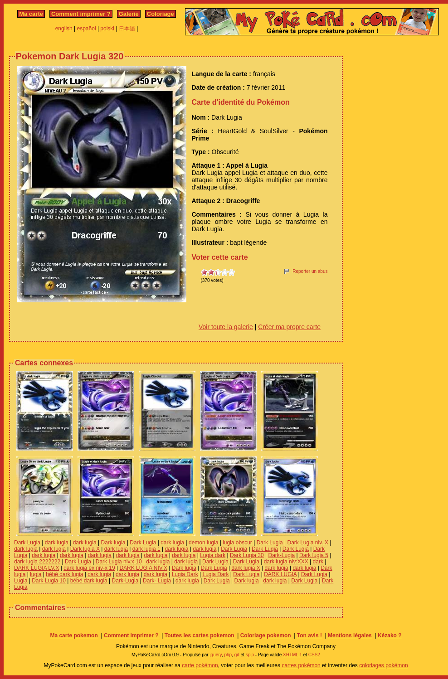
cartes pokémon (301, 665)
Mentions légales (350, 635)
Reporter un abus (309, 271)
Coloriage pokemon (265, 635)
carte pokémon (200, 665)
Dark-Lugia (281, 555)
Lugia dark (212, 555)
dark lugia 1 (146, 549)
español (86, 28)
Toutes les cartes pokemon (199, 635)
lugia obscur (237, 542)
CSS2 (314, 654)
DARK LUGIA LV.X (36, 568)
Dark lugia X (85, 549)
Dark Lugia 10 (49, 580)
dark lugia (56, 542)
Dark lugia (113, 542)
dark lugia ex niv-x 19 (89, 568)
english (64, 28)
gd (236, 654)
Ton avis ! (309, 635)
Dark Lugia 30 (247, 555)
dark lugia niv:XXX (286, 561)
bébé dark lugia (64, 574)
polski (107, 28)
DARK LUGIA (280, 574)
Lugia (20, 580)
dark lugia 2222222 (37, 561)
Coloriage (160, 13)
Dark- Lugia (157, 580)
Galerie (129, 13)
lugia (35, 574)
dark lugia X (245, 568)
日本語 (127, 28)
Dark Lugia (27, 542)
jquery (215, 654)
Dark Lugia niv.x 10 (119, 561)
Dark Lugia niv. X (308, 542)
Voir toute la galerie (226, 326)
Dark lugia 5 (313, 555)
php (228, 654)
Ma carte (31, 13)
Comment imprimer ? (81, 13)
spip (250, 654)
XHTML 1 (292, 654)
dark (318, 561)
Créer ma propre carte (289, 326)
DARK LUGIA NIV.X (143, 568)
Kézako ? (390, 635)
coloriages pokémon (383, 665)
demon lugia (203, 542)
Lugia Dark (185, 574)
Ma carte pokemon (73, 635)
